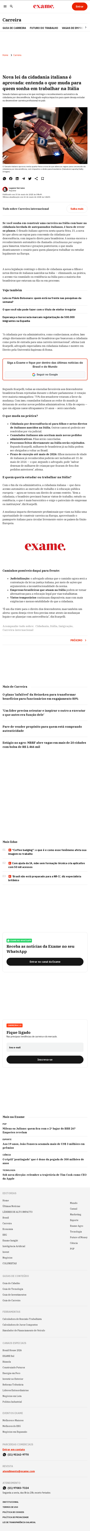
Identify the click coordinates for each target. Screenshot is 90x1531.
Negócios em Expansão (15, 1431)
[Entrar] (79, 6)
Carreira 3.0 (14, 1025)
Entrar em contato (14, 1449)
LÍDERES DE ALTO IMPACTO (18, 1212)
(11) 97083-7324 (18, 1488)
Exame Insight (10, 1240)
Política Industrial (12, 1401)
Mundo (73, 1203)
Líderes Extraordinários (16, 1390)
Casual (73, 1208)
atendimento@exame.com (19, 1471)
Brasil (6, 1217)
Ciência (74, 1243)
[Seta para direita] (82, 27)
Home (5, 55)
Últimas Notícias (11, 1206)
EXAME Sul (8, 1356)
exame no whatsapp (19, 940)
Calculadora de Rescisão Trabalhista (22, 1319)
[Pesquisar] (11, 6)
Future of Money (78, 1237)
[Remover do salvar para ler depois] (42, 178)
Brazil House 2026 (12, 1350)
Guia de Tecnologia (13, 1289)
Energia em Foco (11, 1373)
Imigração (66, 626)
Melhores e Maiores (13, 1420)
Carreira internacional (18, 630)
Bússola (7, 1361)
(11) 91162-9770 (18, 1454)
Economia (8, 1229)
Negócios (7, 1257)
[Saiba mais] (77, 209)
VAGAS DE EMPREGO (74, 28)
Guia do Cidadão (11, 1283)
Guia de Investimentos (14, 1294)
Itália (53, 626)
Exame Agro (76, 1226)
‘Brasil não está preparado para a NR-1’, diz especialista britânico (44, 878)
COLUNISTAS (10, 1263)
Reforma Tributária (13, 1384)
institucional (11, 1502)
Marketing (75, 1214)
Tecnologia (76, 1231)
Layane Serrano (17, 188)
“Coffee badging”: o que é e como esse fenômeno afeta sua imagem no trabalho (47, 851)
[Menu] (5, 6)
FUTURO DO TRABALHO (44, 28)
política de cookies (13, 1512)
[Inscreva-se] (45, 1060)
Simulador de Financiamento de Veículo (24, 1330)
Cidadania (42, 626)
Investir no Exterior (13, 1379)
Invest (6, 1252)
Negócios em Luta (12, 1396)
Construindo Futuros (14, 1367)
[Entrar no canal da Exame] (45, 962)
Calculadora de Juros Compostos (20, 1324)
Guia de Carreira (14, 28)
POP (72, 1248)
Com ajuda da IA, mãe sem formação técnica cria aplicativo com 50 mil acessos (46, 865)
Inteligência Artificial (14, 1246)
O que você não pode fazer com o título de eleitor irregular (39, 309)
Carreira (12, 20)
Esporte (74, 1220)
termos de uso (10, 1507)
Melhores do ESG (12, 1426)
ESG (5, 1234)
